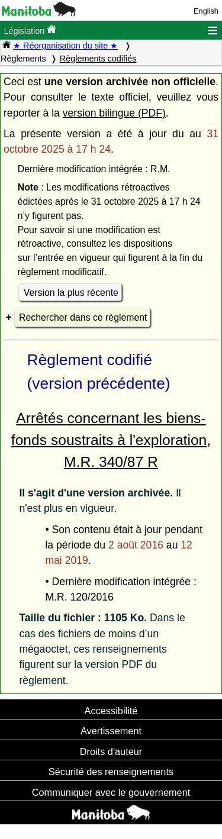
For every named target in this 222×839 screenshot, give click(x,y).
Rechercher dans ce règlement (83, 317)
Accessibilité (111, 710)
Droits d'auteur (111, 751)
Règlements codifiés (98, 58)
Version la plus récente (71, 293)
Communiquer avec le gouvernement (111, 792)
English (206, 11)
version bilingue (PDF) (114, 113)
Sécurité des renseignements (111, 771)
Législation (30, 30)
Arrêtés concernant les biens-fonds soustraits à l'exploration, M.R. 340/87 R (111, 440)
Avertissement (111, 730)
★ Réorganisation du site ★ (65, 45)
